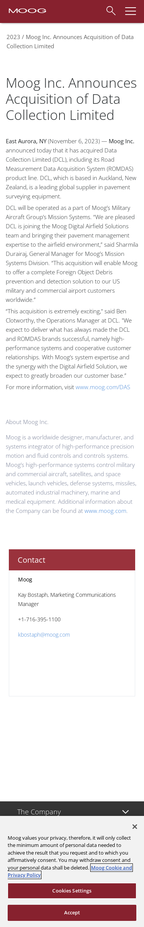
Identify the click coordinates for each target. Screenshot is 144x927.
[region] (72, 871)
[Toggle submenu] (126, 812)
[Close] (134, 826)
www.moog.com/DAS (103, 387)
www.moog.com (105, 510)
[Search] (110, 9)
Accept (72, 912)
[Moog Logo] (27, 10)
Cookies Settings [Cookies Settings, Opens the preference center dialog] (71, 890)
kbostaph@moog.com (44, 634)
